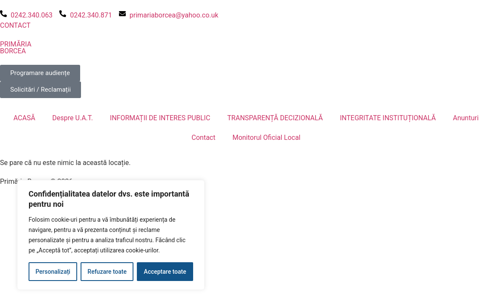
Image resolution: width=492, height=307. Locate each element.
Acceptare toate (165, 271)
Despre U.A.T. (72, 118)
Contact (203, 137)
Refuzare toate (107, 271)
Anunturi (465, 118)
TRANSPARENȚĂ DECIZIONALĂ (275, 118)
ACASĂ (24, 118)
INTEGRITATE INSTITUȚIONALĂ (388, 118)
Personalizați (52, 271)
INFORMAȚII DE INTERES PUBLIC (160, 118)
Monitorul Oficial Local (266, 137)
